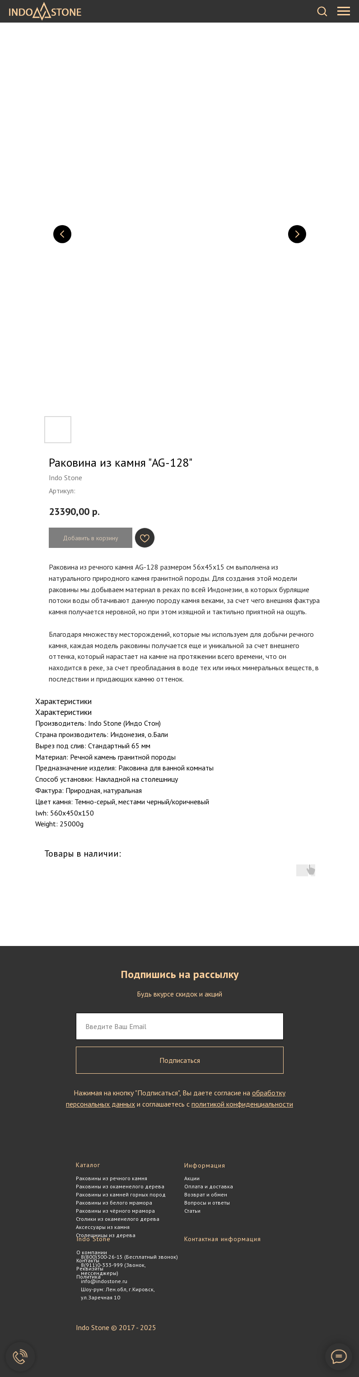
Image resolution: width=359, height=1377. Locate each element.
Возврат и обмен (205, 1194)
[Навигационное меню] (343, 11)
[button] (322, 10)
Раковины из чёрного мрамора (115, 1210)
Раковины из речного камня (111, 1178)
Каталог (88, 1165)
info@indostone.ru (104, 1281)
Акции (192, 1178)
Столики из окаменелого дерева (117, 1218)
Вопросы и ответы (207, 1202)
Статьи (192, 1210)
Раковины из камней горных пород (121, 1194)
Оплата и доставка (208, 1186)
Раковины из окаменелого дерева (120, 1186)
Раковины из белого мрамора (114, 1202)
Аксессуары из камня (103, 1227)
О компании (91, 1252)
